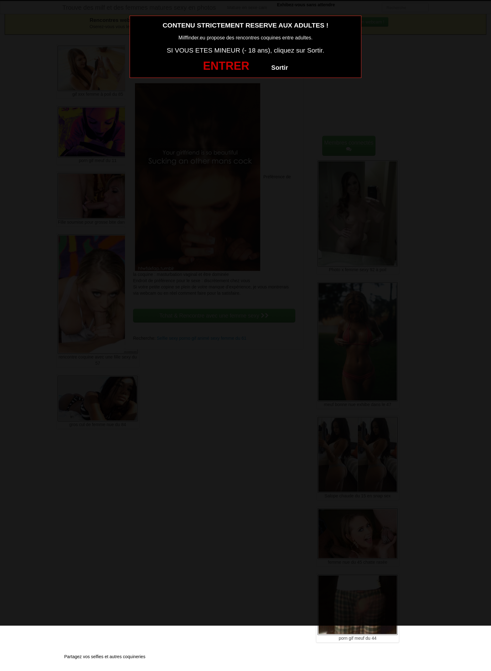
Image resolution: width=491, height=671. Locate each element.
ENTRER (226, 65)
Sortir (279, 67)
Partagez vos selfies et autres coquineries (104, 656)
